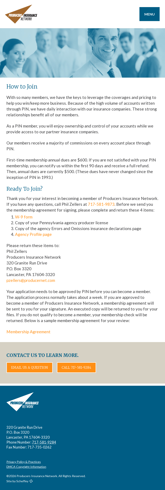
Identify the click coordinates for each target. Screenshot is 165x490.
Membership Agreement (28, 331)
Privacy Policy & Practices (23, 462)
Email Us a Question (29, 368)
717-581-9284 (44, 442)
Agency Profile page (33, 234)
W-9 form (23, 216)
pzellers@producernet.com (30, 280)
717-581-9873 (101, 204)
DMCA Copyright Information (26, 466)
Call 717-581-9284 (76, 368)
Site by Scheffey (17, 481)
